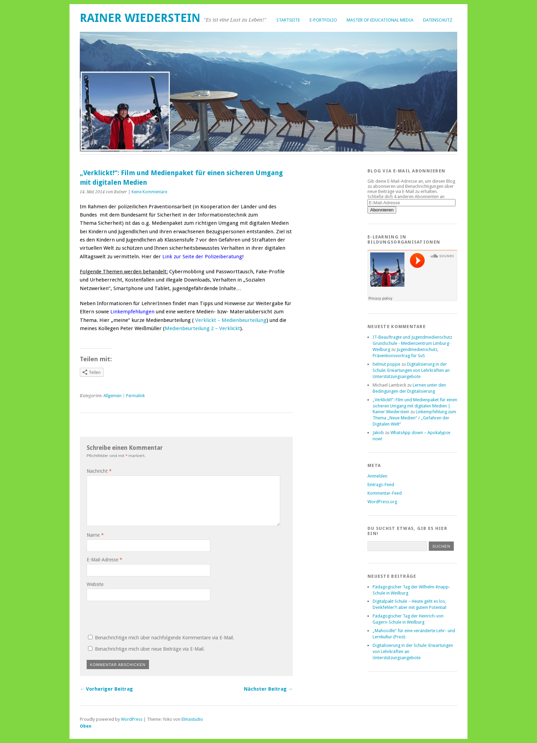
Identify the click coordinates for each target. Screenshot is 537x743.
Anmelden (377, 476)
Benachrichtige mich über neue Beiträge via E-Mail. (150, 649)
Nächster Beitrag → (268, 689)
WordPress (131, 719)
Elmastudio (192, 719)
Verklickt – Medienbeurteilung (230, 320)
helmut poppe (386, 364)
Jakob (378, 432)
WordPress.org (382, 501)
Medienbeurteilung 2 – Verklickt (202, 328)
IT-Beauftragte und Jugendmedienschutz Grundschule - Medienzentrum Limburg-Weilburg (412, 343)
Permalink (135, 395)
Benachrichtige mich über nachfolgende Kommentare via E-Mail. (164, 637)
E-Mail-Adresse (104, 559)
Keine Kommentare (149, 192)
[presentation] (133, 617)
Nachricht (99, 471)
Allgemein (112, 395)
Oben (85, 726)
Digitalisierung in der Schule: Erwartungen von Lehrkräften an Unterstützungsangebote (411, 370)
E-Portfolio (323, 20)
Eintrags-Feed (380, 484)
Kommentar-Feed (384, 493)
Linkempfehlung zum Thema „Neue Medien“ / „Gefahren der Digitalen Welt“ (414, 418)
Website (95, 584)
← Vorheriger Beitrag (106, 689)
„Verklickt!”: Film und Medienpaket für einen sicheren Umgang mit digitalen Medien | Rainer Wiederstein (415, 406)
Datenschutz (437, 20)
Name (95, 535)
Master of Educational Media (380, 20)
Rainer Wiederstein (140, 18)
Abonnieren (382, 209)
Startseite (288, 20)
